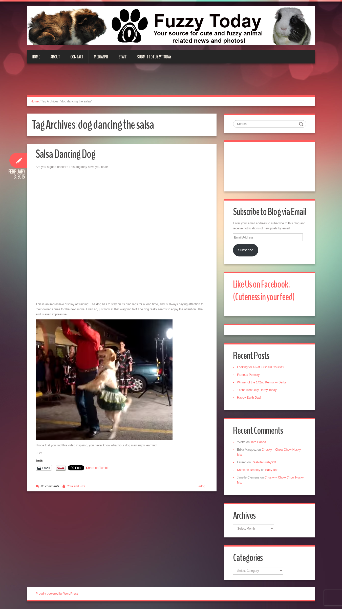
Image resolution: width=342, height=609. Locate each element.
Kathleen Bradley (248, 470)
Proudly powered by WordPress (57, 593)
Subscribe (245, 250)
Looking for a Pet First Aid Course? (260, 367)
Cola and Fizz (76, 486)
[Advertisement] (171, 82)
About (55, 57)
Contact (76, 57)
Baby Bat (271, 470)
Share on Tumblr (97, 468)
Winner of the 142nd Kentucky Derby (262, 382)
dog (202, 486)
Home (36, 57)
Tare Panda (258, 442)
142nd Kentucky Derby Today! (257, 390)
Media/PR (101, 57)
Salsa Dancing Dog (65, 154)
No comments (49, 486)
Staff (122, 57)
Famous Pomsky (248, 375)
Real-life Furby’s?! (263, 462)
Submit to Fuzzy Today (154, 57)
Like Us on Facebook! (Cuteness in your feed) (263, 291)
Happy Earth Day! (249, 397)
